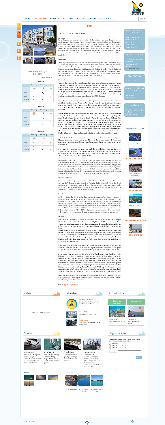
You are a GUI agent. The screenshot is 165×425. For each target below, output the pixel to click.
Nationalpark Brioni (135, 220)
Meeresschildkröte (132, 114)
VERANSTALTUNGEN (86, 19)
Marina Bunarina (131, 47)
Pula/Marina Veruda (135, 159)
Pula (62, 34)
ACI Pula (129, 42)
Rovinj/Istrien (135, 235)
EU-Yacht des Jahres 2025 (88, 314)
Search (142, 19)
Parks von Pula (130, 98)
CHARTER (54, 19)
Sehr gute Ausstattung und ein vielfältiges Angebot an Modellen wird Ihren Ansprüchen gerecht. (51, 359)
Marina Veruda (130, 45)
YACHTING (68, 19)
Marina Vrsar (135, 190)
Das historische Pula (132, 69)
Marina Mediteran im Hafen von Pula (132, 39)
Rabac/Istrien (135, 205)
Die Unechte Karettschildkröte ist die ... (117, 321)
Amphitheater (130, 95)
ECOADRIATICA (106, 19)
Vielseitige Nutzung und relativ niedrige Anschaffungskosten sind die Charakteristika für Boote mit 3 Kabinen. (32, 359)
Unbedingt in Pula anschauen (131, 65)
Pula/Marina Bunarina (136, 175)
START (27, 19)
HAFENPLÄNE (40, 19)
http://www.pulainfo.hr (70, 285)
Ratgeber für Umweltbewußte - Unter (134, 321)
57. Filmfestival (131, 81)
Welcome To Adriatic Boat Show (137, 8)
